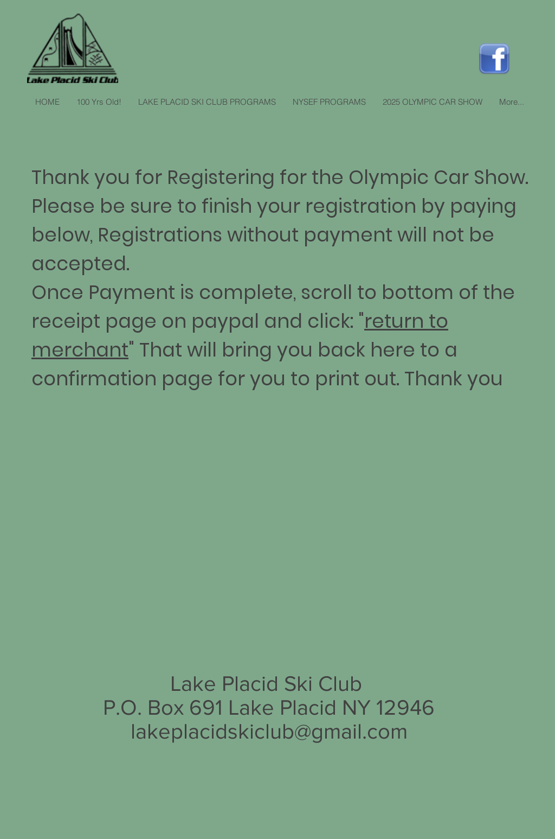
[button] (207, 102)
